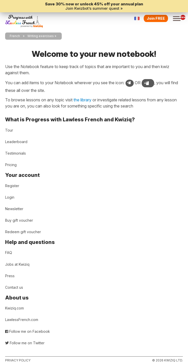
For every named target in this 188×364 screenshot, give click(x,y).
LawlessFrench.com (21, 319)
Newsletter (14, 209)
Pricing (11, 165)
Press (10, 276)
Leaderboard (16, 142)
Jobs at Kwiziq (17, 264)
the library (82, 99)
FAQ (8, 252)
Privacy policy (17, 360)
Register (12, 186)
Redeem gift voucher (23, 232)
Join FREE (156, 18)
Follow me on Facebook (27, 331)
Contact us (14, 287)
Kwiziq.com (14, 308)
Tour (9, 130)
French (15, 36)
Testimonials (15, 153)
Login (9, 197)
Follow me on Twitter (25, 343)
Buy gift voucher (19, 220)
